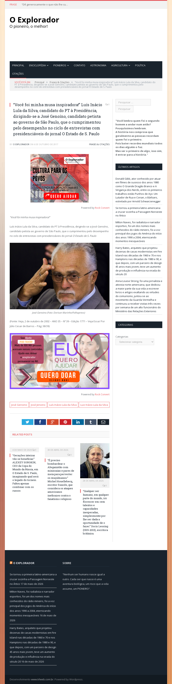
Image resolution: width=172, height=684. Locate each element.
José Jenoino (38, 404)
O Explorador (21, 144)
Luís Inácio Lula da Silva (63, 404)
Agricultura (119, 65)
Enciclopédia (37, 65)
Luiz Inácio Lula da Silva (94, 404)
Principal (18, 65)
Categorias (122, 336)
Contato (79, 65)
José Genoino (19, 404)
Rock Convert (102, 207)
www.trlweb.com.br (42, 679)
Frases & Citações (99, 144)
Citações (18, 73)
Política (140, 65)
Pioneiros (59, 65)
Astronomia (98, 65)
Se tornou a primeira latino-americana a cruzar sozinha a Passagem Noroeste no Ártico (139, 211)
